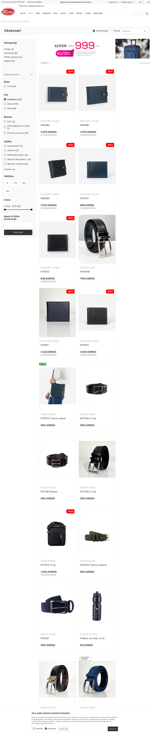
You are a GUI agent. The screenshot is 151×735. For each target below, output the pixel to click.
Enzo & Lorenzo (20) (18, 130)
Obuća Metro (6, 18)
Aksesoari (97, 10)
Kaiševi (9, 58)
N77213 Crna (48, 400)
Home (71, 10)
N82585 (82, 119)
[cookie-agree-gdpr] (113, 729)
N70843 (120, 470)
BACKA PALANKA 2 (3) (19, 156)
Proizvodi (17, 18)
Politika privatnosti (86, 674)
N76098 (120, 189)
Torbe (88, 10)
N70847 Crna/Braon (90, 470)
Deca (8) (11, 105)
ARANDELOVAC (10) (17, 152)
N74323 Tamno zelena (91, 400)
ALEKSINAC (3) (15, 143)
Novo (30, 10)
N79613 (45, 189)
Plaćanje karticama (86, 688)
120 (23, 180)
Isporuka (81, 664)
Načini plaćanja (84, 683)
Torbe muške (122, 255)
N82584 (45, 119)
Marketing (51, 728)
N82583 (119, 119)
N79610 (82, 259)
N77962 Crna (123, 329)
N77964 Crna (48, 329)
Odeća (63, 10)
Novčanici (10, 50)
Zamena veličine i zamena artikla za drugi (94, 653)
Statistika (39, 728)
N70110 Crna (85, 540)
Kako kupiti (82, 678)
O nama (43, 652)
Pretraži (18, 229)
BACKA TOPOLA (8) (17, 161)
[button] (19, 79)
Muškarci (47, 10)
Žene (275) (13, 101)
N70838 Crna (48, 540)
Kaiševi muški (123, 185)
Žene (38, 10)
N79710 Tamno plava (127, 259)
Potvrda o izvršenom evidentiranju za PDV (93, 703)
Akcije (23, 10)
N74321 (119, 400)
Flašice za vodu (50, 466)
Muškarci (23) (14, 96)
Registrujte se (127, 2)
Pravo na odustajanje (87, 698)
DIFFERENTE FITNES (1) (18, 124)
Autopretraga (102, 28)
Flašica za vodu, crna (53, 470)
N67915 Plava (123, 540)
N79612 (82, 189)
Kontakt (43, 667)
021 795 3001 (7, 661)
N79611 (45, 259)
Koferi (79, 10)
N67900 (45, 610)
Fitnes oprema (13, 54)
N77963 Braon (86, 329)
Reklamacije (83, 693)
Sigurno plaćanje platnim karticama (75, 2)
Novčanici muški (50, 115)
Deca (55, 10)
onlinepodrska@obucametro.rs (16, 670)
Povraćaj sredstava (86, 659)
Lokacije (43, 647)
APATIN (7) (13, 147)
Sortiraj (117, 28)
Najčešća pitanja (85, 647)
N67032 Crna (86, 610)
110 (15, 180)
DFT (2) (11, 118)
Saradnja (43, 662)
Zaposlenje (44, 657)
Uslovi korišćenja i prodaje (89, 669)
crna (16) (11, 83)
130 (7, 188)
